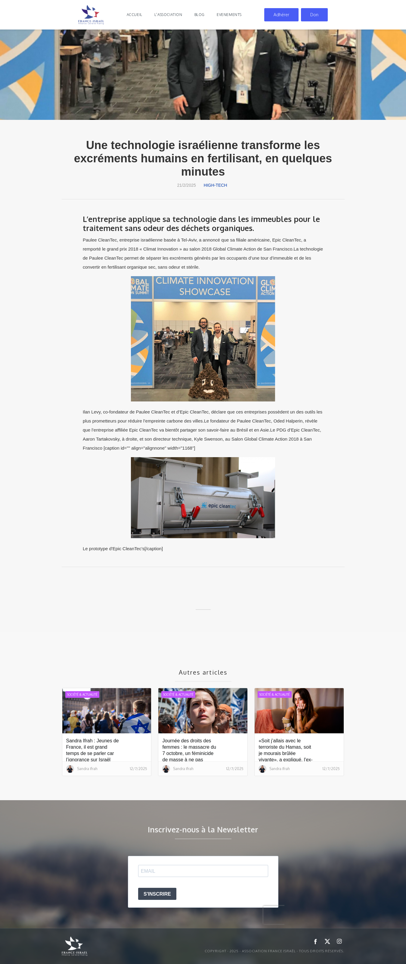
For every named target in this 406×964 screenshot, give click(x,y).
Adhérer (281, 14)
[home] (91, 14)
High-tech (215, 185)
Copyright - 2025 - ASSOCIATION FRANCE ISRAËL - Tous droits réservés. (274, 951)
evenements (229, 14)
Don (314, 14)
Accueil (134, 14)
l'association (168, 14)
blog (199, 14)
